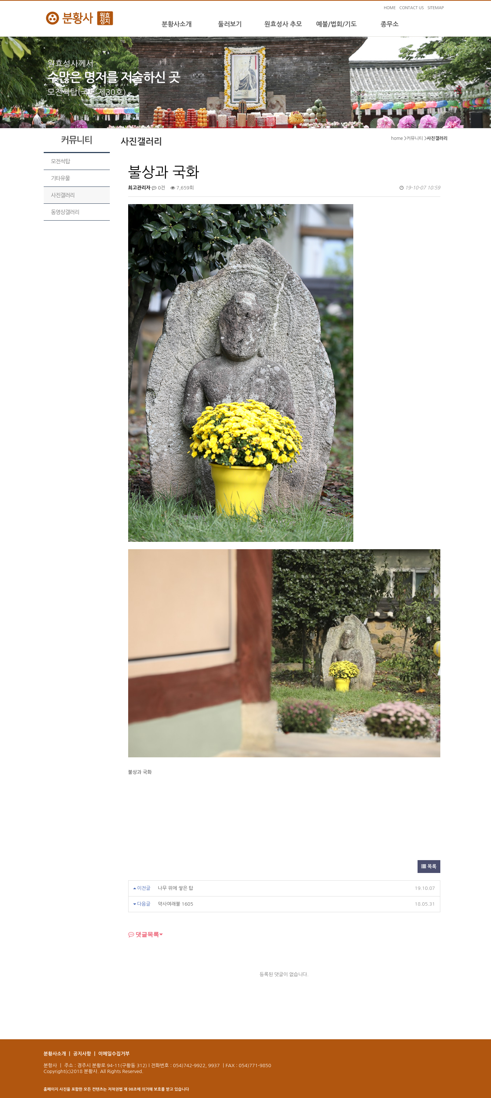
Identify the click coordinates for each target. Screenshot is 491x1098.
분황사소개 (176, 24)
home (397, 138)
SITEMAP (435, 8)
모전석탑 (60, 161)
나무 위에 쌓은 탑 (175, 888)
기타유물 (60, 178)
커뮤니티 (415, 138)
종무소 (390, 24)
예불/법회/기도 (336, 24)
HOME (390, 8)
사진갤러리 (63, 195)
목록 (428, 866)
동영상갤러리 (65, 212)
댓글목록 (143, 934)
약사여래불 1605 (175, 904)
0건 (158, 187)
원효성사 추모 (283, 24)
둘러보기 (230, 24)
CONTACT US (412, 8)
